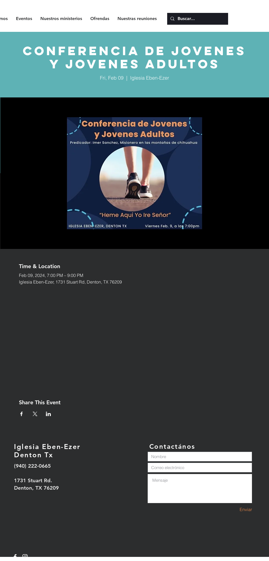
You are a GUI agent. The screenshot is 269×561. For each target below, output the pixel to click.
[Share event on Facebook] (21, 414)
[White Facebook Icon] (15, 556)
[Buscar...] (197, 19)
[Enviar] (232, 509)
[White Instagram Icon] (25, 556)
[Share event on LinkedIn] (48, 414)
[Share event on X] (35, 414)
